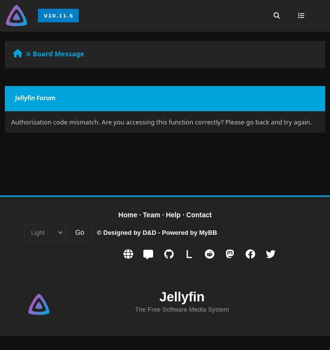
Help (173, 215)
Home (128, 215)
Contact (198, 215)
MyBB (208, 232)
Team (151, 215)
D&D (149, 232)
